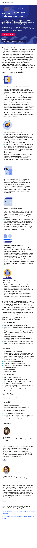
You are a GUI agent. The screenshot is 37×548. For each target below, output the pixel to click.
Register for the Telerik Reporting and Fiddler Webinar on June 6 (18, 517)
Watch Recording (8, 34)
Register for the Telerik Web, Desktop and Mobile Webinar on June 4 (18, 512)
